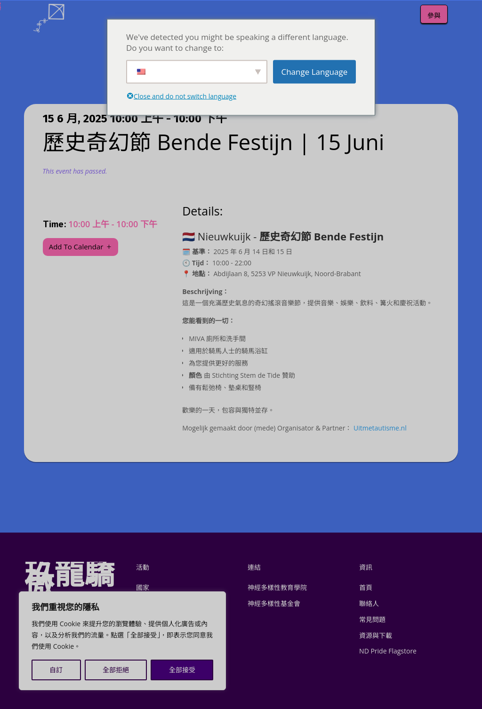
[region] (122, 640)
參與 (434, 15)
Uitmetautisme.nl (380, 427)
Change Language (314, 71)
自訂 (56, 669)
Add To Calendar (76, 246)
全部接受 (182, 669)
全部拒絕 (116, 669)
